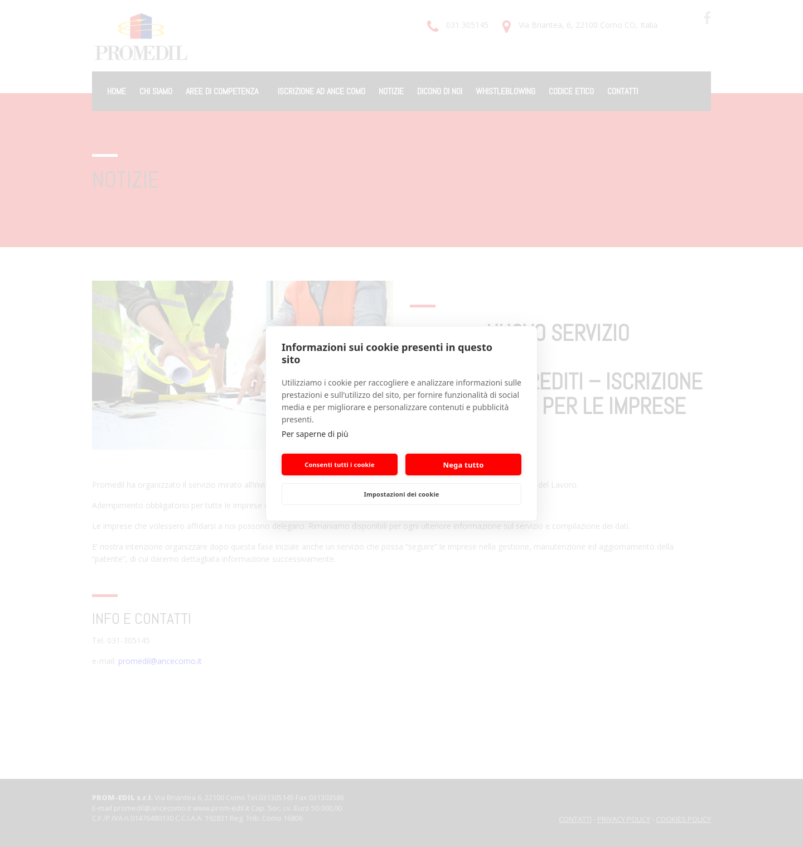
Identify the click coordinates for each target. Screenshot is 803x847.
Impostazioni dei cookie (401, 494)
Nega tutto (463, 465)
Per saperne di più (315, 434)
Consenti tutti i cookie (339, 464)
